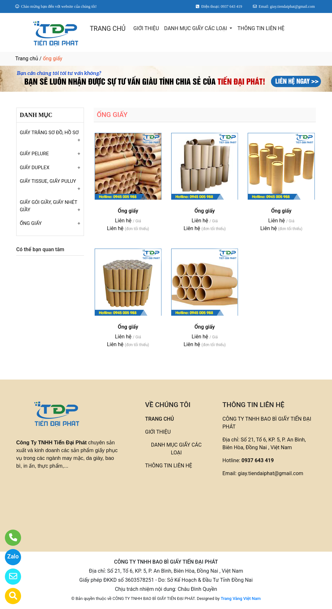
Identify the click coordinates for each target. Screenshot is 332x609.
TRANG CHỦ (107, 28)
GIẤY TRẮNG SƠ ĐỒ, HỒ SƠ (49, 132)
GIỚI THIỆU (146, 28)
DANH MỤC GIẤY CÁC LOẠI (196, 28)
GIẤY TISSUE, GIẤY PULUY (48, 181)
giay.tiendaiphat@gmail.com (270, 473)
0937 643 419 (258, 460)
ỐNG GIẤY (31, 223)
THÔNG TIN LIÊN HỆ (260, 28)
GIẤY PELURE (34, 154)
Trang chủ (26, 58)
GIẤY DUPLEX (34, 167)
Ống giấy (128, 211)
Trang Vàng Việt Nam (241, 598)
